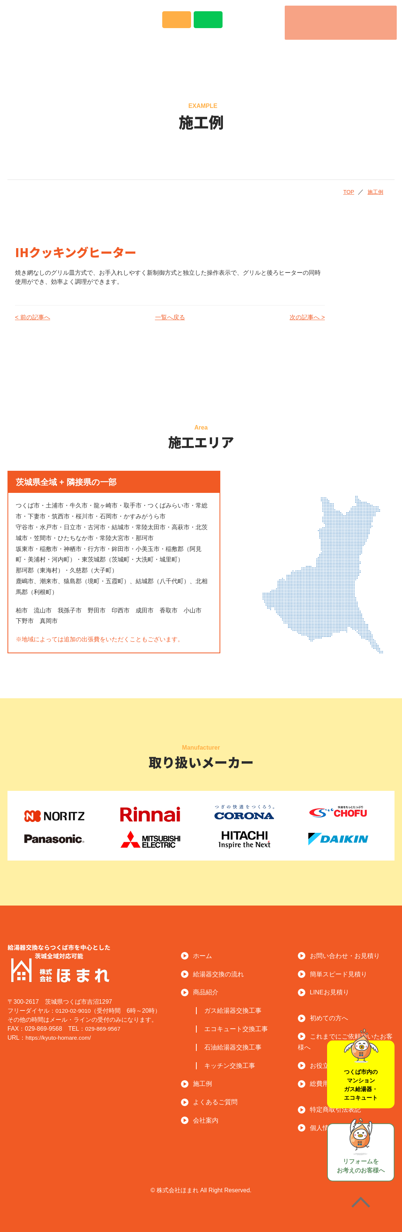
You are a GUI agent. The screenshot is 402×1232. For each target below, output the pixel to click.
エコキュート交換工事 (240, 1028)
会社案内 (356, 51)
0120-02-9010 (74, 1010)
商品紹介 (175, 51)
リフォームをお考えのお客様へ (361, 1146)
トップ (39, 51)
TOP (339, 191)
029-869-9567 (104, 1028)
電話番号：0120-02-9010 (339, 22)
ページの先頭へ (361, 1204)
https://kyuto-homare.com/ (60, 1037)
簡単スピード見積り (342, 974)
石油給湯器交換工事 (237, 1047)
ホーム (204, 955)
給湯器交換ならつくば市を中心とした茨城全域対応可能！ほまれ (66, 21)
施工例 (225, 51)
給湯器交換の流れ (105, 51)
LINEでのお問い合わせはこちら (252, 24)
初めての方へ (331, 1017)
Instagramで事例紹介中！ (154, 25)
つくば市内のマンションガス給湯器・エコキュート (361, 1069)
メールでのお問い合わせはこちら (203, 24)
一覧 (161, 317)
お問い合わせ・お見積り (349, 955)
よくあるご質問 (287, 51)
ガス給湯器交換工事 (237, 1010)
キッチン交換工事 (233, 1065)
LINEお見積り (332, 991)
